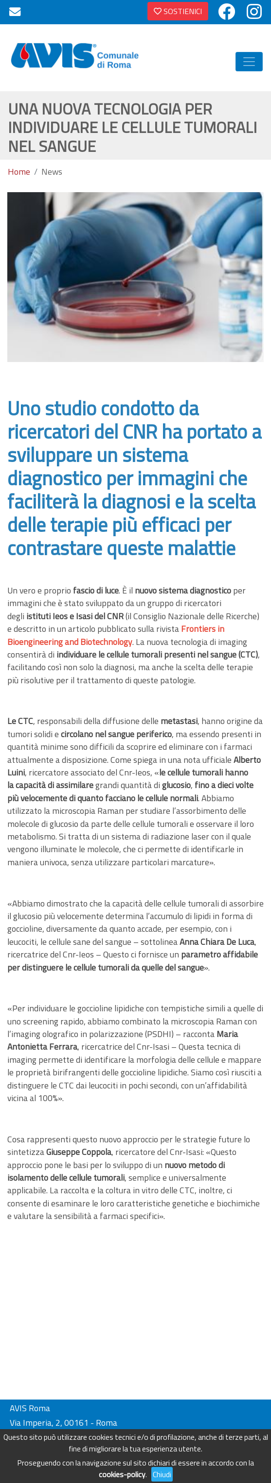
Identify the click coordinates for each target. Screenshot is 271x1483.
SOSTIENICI (178, 11)
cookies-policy (122, 1474)
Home (19, 171)
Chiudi (162, 1474)
